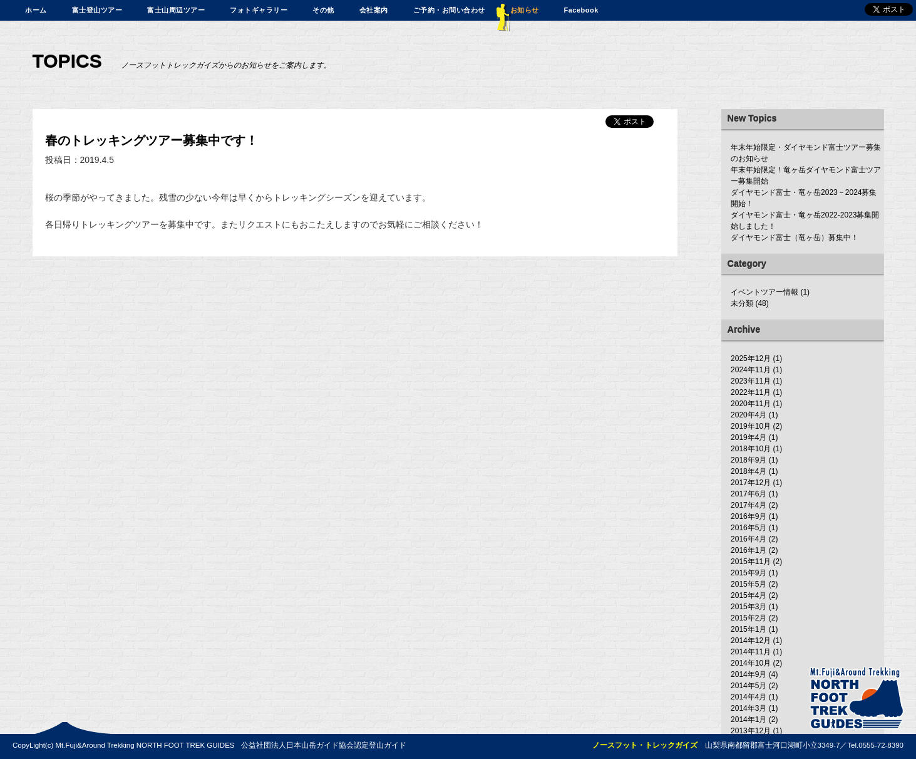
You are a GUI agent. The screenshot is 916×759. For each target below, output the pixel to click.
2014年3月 (748, 708)
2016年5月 (748, 527)
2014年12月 (751, 640)
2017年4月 (748, 505)
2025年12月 (751, 358)
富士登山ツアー (97, 10)
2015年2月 (748, 618)
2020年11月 (751, 403)
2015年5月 (748, 584)
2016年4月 (748, 539)
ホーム (36, 10)
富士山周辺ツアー (176, 10)
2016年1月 (748, 550)
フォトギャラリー (258, 10)
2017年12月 (751, 482)
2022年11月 (751, 392)
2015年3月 (748, 606)
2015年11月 (751, 561)
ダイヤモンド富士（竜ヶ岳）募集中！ (794, 237)
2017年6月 (748, 493)
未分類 (742, 303)
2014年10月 (751, 663)
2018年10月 (751, 448)
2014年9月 (748, 674)
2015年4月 (748, 595)
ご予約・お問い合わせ (449, 10)
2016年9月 (748, 516)
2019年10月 (751, 426)
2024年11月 (751, 369)
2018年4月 (748, 471)
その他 (323, 10)
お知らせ (524, 10)
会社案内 (373, 10)
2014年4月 (748, 697)
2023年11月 (751, 381)
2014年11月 (751, 651)
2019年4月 (748, 437)
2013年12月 (751, 730)
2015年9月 (748, 572)
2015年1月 (748, 629)
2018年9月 (748, 460)
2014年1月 (748, 719)
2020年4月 (748, 415)
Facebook (581, 10)
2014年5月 (748, 685)
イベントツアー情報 (764, 292)
